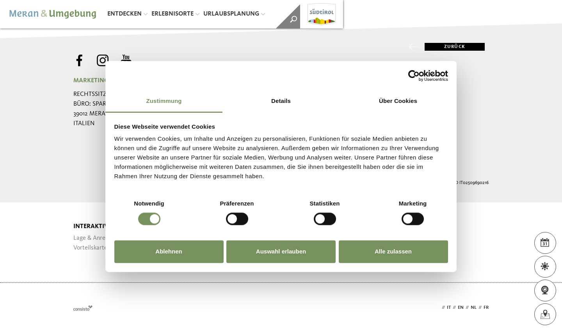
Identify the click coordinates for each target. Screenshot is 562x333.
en (461, 307)
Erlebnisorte (175, 14)
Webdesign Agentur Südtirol (82, 308)
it (449, 307)
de (437, 307)
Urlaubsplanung (234, 14)
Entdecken (127, 14)
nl (474, 307)
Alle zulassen (393, 251)
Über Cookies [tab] (398, 100)
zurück (445, 47)
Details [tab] (281, 100)
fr (486, 307)
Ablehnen (168, 251)
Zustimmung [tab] (164, 100)
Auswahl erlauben (281, 251)
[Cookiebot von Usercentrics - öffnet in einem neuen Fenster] (414, 75)
